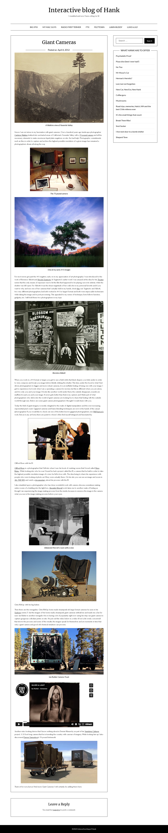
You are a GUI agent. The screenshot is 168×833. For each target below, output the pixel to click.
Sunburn (18, 613)
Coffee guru (121, 95)
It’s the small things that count (129, 115)
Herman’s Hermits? (124, 78)
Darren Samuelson (31, 737)
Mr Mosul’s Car (122, 72)
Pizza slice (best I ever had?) (127, 61)
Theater (101, 280)
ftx (87, 27)
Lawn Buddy (115, 27)
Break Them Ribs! (123, 120)
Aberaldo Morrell (55, 488)
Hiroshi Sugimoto (44, 280)
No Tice (119, 67)
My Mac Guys (49, 27)
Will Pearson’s (98, 412)
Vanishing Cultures (92, 731)
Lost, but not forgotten (125, 84)
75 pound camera (86, 135)
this (78, 288)
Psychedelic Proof (123, 56)
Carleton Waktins (21, 135)
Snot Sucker (121, 126)
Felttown (99, 27)
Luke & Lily (132, 27)
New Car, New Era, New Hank (128, 89)
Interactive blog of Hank (84, 10)
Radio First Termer (71, 27)
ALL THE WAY (20, 480)
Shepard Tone (121, 137)
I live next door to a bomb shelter (130, 131)
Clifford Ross (19, 468)
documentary (40, 480)
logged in (56, 810)
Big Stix (34, 27)
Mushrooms (121, 100)
